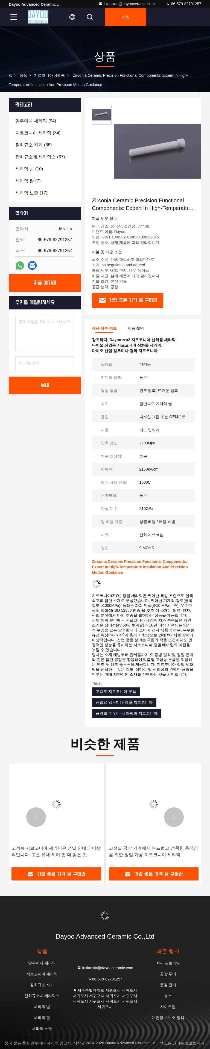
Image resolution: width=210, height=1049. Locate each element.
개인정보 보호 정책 (168, 1017)
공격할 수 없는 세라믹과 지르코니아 (127, 713)
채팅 (126, 17)
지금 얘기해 (45, 283)
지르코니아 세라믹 (50, 75)
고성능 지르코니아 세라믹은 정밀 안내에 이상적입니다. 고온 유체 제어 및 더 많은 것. (56, 851)
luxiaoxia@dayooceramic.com (126, 4)
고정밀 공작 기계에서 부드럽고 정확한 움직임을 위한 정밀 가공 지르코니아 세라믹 (153, 851)
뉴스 (168, 996)
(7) (27, 181)
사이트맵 (168, 1006)
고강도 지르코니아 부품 (116, 691)
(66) (33, 145)
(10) (29, 169)
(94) (35, 121)
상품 (23, 75)
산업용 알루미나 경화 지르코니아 (124, 702)
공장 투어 (168, 974)
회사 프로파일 (168, 963)
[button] (36, 817)
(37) (40, 157)
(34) (37, 133)
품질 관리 (168, 985)
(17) (31, 193)
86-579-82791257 (183, 4)
